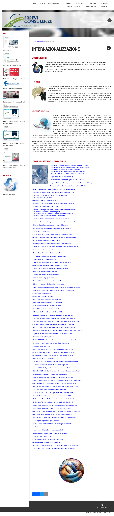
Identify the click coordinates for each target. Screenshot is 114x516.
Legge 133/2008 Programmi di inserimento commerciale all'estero (69, 167)
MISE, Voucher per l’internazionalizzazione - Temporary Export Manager (54, 189)
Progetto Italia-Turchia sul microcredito (44, 259)
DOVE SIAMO (105, 6)
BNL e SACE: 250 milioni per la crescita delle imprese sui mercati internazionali (56, 371)
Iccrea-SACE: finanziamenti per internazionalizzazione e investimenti (53, 349)
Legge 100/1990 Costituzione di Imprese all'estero (64, 169)
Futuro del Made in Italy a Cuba (42, 293)
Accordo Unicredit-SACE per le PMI (43, 358)
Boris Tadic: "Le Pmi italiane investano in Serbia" (47, 306)
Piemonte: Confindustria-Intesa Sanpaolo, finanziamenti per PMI (52, 396)
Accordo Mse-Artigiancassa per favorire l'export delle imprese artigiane (53, 192)
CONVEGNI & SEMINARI (73, 6)
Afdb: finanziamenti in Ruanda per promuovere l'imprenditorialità (52, 243)
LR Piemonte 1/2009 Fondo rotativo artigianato (46, 212)
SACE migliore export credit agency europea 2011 (47, 420)
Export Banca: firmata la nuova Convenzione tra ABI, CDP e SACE (52, 334)
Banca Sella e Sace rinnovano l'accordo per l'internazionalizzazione (53, 355)
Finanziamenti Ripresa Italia (41, 231)
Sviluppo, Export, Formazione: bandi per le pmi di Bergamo (50, 225)
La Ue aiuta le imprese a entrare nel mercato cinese (48, 439)
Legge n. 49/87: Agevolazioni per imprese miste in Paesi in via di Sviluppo (71, 183)
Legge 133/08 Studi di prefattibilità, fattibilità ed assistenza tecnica (69, 165)
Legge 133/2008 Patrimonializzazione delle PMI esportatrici (67, 171)
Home (34, 3)
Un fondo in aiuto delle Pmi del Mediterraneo (46, 275)
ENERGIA (69, 3)
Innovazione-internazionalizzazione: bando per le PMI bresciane (52, 228)
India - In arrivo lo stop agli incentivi (43, 278)
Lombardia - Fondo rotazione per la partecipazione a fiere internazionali (54, 222)
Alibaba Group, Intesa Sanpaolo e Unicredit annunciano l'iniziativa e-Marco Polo (56, 287)
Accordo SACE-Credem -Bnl (41, 346)
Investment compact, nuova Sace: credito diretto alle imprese (51, 343)
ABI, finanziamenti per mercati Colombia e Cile (46, 240)
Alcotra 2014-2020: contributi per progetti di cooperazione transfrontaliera (54, 237)
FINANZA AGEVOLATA (55, 3)
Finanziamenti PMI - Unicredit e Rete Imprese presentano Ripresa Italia (54, 448)
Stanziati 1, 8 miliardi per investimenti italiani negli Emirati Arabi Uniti (53, 315)
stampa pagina (109, 48)
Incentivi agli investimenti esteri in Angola (45, 271)
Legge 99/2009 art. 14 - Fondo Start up (61, 176)
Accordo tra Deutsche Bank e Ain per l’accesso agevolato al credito (52, 414)
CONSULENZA (81, 3)
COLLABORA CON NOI (91, 6)
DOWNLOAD (105, 3)
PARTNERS (93, 3)
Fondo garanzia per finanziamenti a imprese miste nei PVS (67, 186)
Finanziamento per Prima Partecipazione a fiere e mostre (67, 180)
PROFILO (42, 3)
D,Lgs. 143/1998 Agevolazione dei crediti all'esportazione (67, 173)
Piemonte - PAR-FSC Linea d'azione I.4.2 (45, 200)
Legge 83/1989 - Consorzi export (42, 197)
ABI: (55, 445)
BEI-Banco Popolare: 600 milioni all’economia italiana (48, 284)
